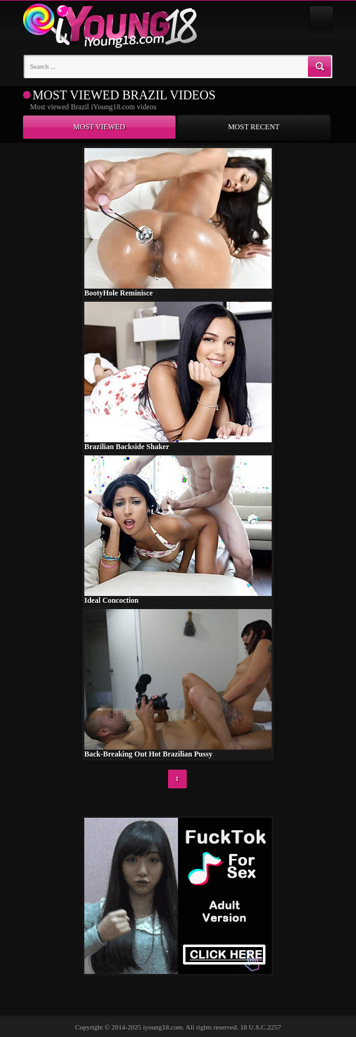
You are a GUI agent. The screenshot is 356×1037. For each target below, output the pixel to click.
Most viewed (99, 126)
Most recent (254, 126)
